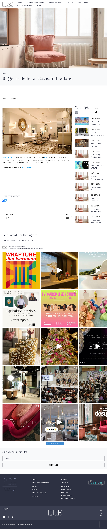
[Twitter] (4, 199)
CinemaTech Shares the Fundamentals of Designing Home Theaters (97, 199)
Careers (35, 496)
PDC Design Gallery (25, 5)
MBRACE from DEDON (96, 145)
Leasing (70, 3)
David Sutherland (9, 157)
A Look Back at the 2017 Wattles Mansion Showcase (97, 221)
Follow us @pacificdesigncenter (16, 240)
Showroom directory (35, 3)
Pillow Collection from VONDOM (97, 123)
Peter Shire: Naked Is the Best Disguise (96, 210)
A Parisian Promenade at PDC (96, 177)
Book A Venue (83, 3)
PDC (46, 157)
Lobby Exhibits (66, 495)
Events (39, 5)
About (19, 3)
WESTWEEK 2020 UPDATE (97, 167)
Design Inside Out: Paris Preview (96, 188)
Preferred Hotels (68, 499)
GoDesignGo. (27, 167)
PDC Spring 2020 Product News (97, 156)
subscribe (53, 465)
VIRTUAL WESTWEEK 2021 (97, 134)
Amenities (64, 483)
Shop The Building (56, 3)
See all (96, 110)
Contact (64, 479)
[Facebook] (2, 199)
